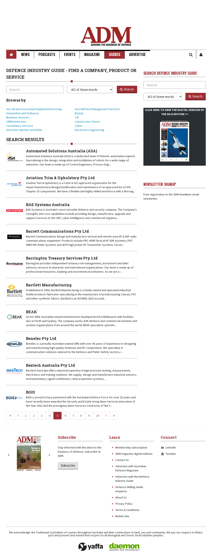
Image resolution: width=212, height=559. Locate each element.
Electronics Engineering (89, 130)
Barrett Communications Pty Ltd (57, 231)
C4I (77, 117)
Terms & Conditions (127, 510)
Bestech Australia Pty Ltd (50, 365)
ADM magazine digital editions (134, 454)
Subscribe (68, 465)
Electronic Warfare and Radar (24, 130)
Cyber (78, 126)
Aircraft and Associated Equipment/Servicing (34, 109)
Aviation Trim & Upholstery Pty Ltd (60, 177)
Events (69, 54)
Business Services (17, 117)
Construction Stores (87, 121)
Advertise (137, 54)
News (25, 54)
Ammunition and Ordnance (22, 113)
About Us (121, 497)
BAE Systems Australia (48, 204)
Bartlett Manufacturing (48, 284)
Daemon (124, 547)
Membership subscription (131, 447)
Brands (79, 113)
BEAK (31, 311)
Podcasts (46, 54)
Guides (114, 54)
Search (127, 89)
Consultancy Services (19, 126)
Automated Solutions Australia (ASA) (61, 150)
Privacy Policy (124, 504)
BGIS (30, 392)
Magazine (92, 54)
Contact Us (122, 460)
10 (97, 415)
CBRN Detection (16, 121)
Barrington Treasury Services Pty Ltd (62, 258)
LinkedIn (168, 447)
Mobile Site (122, 516)
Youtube (168, 454)
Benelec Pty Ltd (41, 338)
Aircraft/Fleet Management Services (97, 109)
